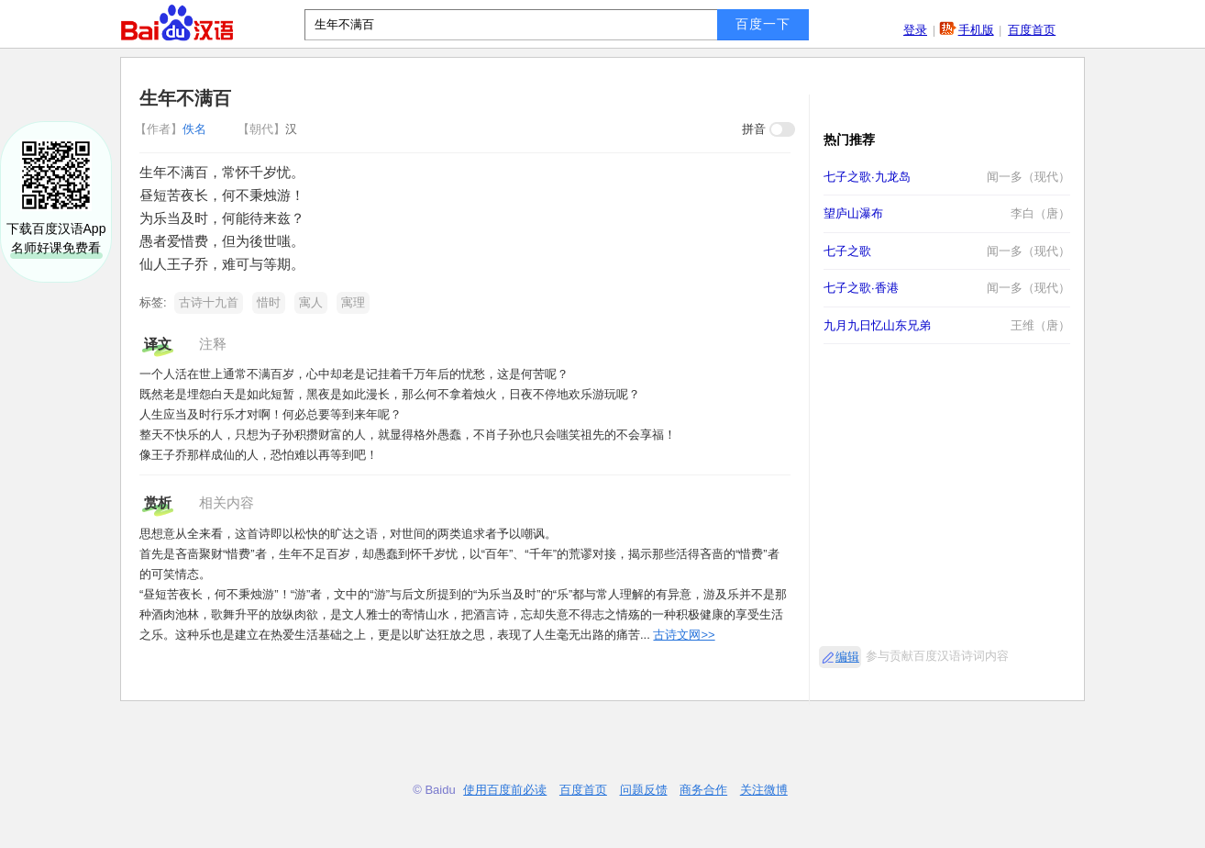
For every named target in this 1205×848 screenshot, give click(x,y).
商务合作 (703, 790)
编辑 (847, 657)
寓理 (353, 302)
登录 (915, 30)
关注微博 (764, 790)
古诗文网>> (683, 635)
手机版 (976, 30)
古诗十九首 (208, 302)
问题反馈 (644, 790)
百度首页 (1032, 30)
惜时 (269, 302)
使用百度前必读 (505, 790)
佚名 (172, 129)
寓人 (311, 302)
